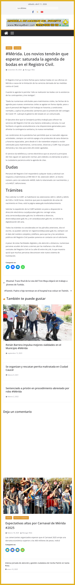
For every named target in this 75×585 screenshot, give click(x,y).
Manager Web (30, 70)
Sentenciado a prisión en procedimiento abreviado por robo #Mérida (37, 390)
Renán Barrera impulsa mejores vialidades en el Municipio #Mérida (33, 346)
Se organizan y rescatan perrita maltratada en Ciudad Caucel (37, 368)
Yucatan (17, 48)
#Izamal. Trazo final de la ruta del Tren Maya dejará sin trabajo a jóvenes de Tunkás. (35, 283)
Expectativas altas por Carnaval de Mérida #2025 (35, 525)
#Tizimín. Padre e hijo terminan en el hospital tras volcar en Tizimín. (38, 290)
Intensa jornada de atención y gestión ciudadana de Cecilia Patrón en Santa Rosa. (37, 564)
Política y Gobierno (21, 518)
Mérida (9, 48)
